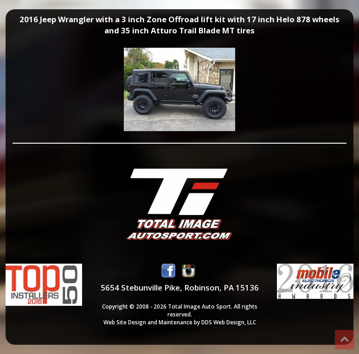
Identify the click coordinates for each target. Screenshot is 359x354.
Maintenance (175, 322)
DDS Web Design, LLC (228, 322)
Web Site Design (124, 322)
